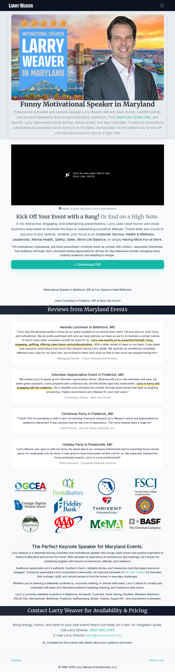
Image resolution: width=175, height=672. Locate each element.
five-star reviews (134, 572)
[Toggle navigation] (161, 5)
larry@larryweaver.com (104, 635)
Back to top (157, 660)
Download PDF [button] (87, 264)
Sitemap (16, 660)
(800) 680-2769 (102, 630)
